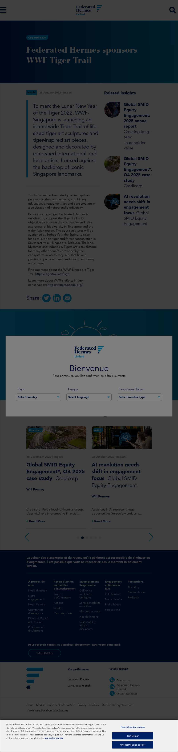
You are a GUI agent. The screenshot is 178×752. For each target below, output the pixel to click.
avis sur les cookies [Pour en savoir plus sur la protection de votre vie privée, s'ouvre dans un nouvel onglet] (53, 738)
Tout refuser (133, 736)
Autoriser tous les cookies (132, 744)
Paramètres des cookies (133, 727)
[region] (89, 735)
